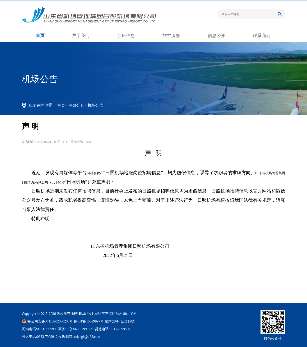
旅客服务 (171, 35)
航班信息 (126, 35)
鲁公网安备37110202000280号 (50, 321)
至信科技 (128, 321)
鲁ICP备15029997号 (89, 321)
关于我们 (81, 35)
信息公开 (216, 35)
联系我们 (261, 35)
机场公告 (95, 105)
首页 (40, 35)
